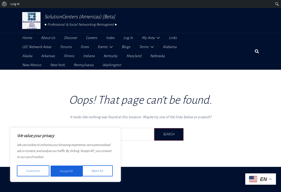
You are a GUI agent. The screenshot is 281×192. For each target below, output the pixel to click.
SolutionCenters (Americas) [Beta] (79, 16)
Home (27, 38)
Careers (91, 38)
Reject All (66, 171)
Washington (111, 65)
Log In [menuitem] (15, 4)
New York (57, 65)
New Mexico (31, 65)
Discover (70, 38)
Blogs (126, 47)
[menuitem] (4, 4)
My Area (148, 38)
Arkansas (48, 56)
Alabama (170, 47)
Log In (128, 38)
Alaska (27, 56)
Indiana (89, 56)
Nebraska (157, 56)
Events (103, 47)
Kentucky (110, 56)
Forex (85, 47)
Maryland (133, 56)
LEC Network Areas (36, 47)
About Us (48, 38)
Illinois (69, 56)
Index (110, 38)
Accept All (98, 171)
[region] (65, 155)
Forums (66, 47)
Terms (144, 47)
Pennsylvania (83, 65)
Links (173, 38)
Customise (33, 171)
